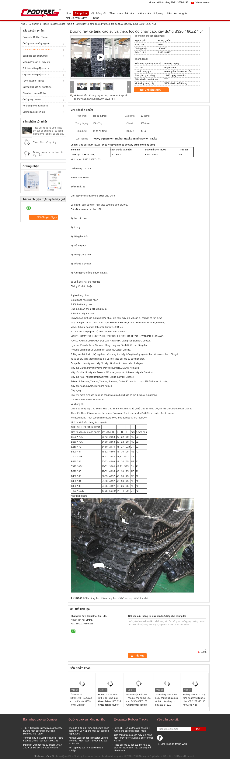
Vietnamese (203, 2)
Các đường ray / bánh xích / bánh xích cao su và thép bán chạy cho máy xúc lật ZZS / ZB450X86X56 (166, 701)
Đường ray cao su (32, 99)
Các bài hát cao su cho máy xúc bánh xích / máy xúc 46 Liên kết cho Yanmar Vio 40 (133, 738)
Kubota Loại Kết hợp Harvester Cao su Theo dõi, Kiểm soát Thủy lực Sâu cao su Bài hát (88, 741)
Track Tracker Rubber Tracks (57, 24)
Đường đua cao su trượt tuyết (37, 87)
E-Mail (162, 743)
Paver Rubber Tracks (33, 80)
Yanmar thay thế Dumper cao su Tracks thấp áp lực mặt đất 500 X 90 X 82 (43, 739)
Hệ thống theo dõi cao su (35, 105)
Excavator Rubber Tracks (35, 37)
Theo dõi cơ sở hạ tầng (44, 142)
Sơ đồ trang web (177, 743)
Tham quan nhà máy (122, 13)
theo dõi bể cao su (122, 598)
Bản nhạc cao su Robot (34, 93)
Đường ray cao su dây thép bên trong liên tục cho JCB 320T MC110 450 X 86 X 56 (194, 699)
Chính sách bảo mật (43, 756)
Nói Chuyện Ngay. (76, 18)
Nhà (68, 13)
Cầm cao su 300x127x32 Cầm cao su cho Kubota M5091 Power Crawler (81, 699)
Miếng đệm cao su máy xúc (36, 62)
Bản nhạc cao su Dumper (35, 56)
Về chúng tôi (98, 13)
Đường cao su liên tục (34, 112)
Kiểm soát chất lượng (150, 13)
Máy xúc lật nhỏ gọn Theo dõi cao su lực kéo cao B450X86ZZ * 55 (138, 698)
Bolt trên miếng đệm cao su (36, 68)
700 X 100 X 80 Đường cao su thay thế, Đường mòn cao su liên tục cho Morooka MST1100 (43, 731)
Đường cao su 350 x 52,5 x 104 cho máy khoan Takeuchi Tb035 (109, 698)
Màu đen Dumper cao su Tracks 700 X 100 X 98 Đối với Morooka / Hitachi (42, 746)
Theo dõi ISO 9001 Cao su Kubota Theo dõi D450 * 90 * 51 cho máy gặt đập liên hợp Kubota (89, 731)
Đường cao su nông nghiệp (36, 43)
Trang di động (165, 748)
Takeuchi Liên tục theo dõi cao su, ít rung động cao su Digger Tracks (132, 729)
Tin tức (95, 17)
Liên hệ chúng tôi (177, 13)
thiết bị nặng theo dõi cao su (96, 598)
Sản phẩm (81, 13)
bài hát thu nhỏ (140, 598)
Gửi (198, 729)
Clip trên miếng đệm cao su (36, 74)
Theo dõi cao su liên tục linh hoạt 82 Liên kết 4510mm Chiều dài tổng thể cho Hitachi (132, 748)
